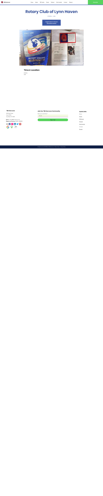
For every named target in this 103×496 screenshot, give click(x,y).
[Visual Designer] (15, 127)
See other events (51, 23)
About (80, 114)
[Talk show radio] (11, 127)
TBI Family (81, 119)
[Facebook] (10, 124)
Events (80, 116)
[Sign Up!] (53, 120)
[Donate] (95, 2)
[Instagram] (12, 124)
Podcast (81, 121)
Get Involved (82, 124)
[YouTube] (20, 124)
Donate (80, 129)
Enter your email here (42, 113)
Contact (81, 126)
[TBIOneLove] (8, 2)
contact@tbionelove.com (14, 119)
